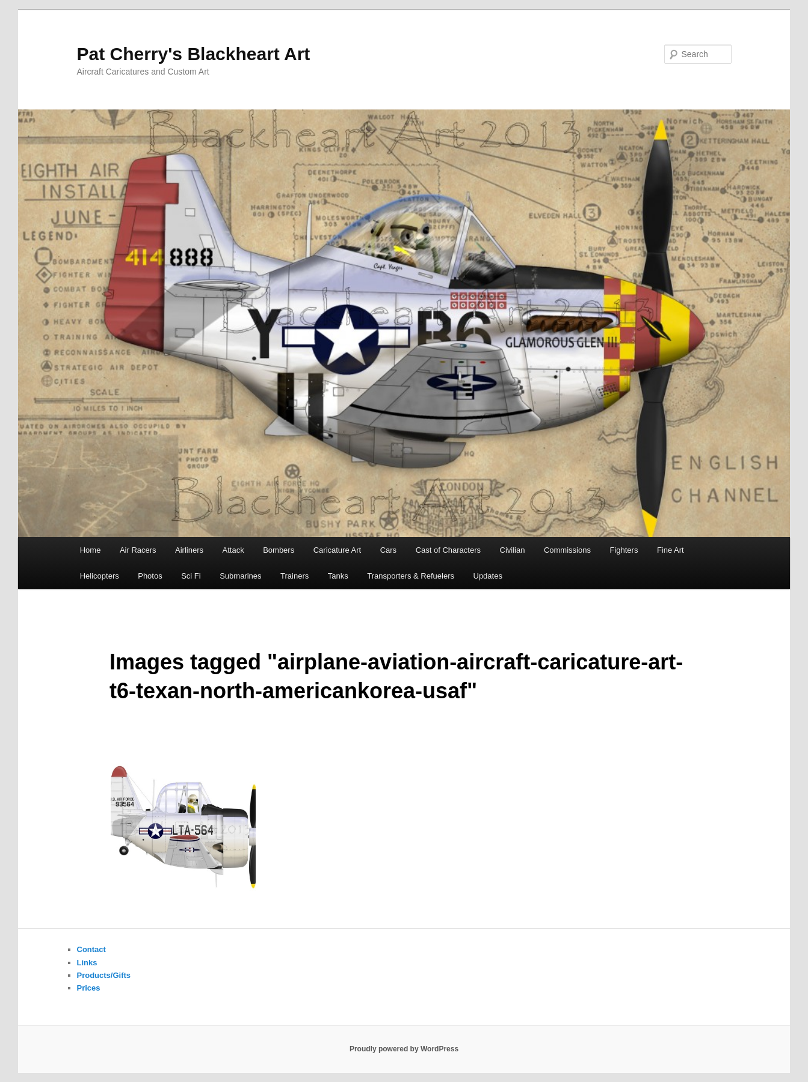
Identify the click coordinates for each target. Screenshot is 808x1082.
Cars (388, 550)
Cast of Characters (448, 550)
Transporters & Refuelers (410, 575)
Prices (88, 987)
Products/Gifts (104, 975)
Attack (233, 550)
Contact (91, 949)
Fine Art (670, 550)
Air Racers (138, 550)
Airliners (189, 550)
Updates (487, 575)
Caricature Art (337, 550)
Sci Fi (191, 575)
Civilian (512, 550)
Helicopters (99, 575)
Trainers (294, 575)
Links (87, 962)
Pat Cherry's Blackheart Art (193, 54)
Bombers (278, 550)
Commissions (567, 550)
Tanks (338, 575)
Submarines (240, 575)
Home (90, 550)
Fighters (623, 550)
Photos (150, 575)
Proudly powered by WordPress (404, 1049)
